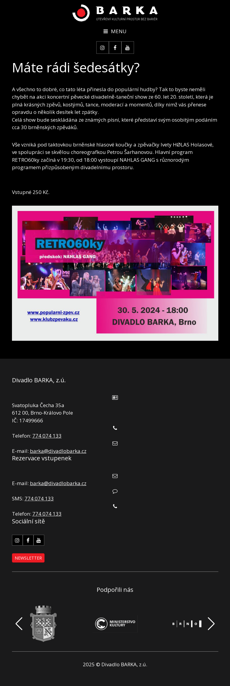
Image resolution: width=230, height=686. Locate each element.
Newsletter (28, 558)
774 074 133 (47, 435)
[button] (211, 623)
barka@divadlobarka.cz (58, 450)
